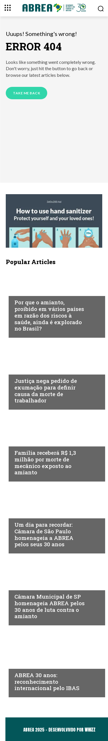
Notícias (24, 291)
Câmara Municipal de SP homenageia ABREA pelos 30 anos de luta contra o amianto (49, 606)
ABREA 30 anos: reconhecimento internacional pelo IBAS (46, 681)
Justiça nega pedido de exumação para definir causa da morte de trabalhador (45, 390)
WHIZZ (90, 729)
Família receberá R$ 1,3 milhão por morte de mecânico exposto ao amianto (45, 462)
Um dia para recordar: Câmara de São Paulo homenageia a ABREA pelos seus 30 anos (43, 534)
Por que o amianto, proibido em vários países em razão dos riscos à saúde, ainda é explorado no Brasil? (49, 315)
